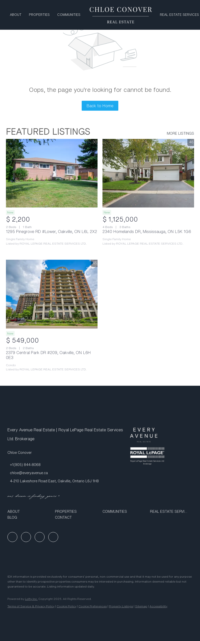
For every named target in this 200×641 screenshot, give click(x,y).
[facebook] (12, 537)
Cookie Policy (66, 606)
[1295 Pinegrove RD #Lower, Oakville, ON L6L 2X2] (52, 173)
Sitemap (141, 606)
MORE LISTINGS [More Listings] (180, 133)
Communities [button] (68, 15)
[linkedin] (26, 537)
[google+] (53, 537)
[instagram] (40, 537)
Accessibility (158, 606)
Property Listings (121, 606)
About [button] (16, 15)
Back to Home (100, 106)
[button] (28, 511)
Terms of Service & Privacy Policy (30, 606)
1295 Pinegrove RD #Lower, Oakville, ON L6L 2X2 (51, 231)
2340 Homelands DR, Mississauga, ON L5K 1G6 (146, 231)
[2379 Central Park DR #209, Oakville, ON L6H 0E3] (52, 294)
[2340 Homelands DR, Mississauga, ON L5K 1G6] (148, 173)
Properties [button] (39, 15)
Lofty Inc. (31, 598)
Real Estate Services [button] (179, 15)
